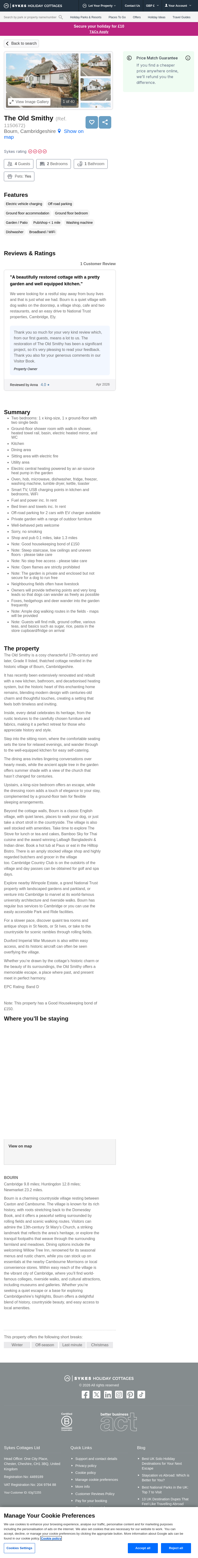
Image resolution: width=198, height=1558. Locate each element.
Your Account (178, 5)
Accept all (142, 1548)
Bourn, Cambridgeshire (43, 134)
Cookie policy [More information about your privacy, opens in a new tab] (51, 1538)
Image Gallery (29, 102)
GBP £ (152, 5)
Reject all (176, 1548)
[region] (99, 1532)
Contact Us (132, 5)
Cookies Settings (19, 1548)
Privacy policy (85, 1466)
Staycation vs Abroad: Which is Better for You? (165, 1477)
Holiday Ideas (157, 17)
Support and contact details (96, 1459)
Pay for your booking (91, 1501)
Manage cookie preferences (96, 1480)
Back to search (24, 43)
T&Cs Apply (99, 32)
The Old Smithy (28, 118)
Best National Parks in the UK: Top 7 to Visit (165, 1489)
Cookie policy (85, 1473)
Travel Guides (181, 17)
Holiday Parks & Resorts (85, 17)
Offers (137, 17)
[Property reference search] (61, 17)
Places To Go (117, 17)
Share (105, 122)
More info (82, 1487)
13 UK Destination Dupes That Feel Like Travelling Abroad (165, 1501)
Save (92, 122)
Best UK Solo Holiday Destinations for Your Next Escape (162, 1463)
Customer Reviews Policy (94, 1494)
